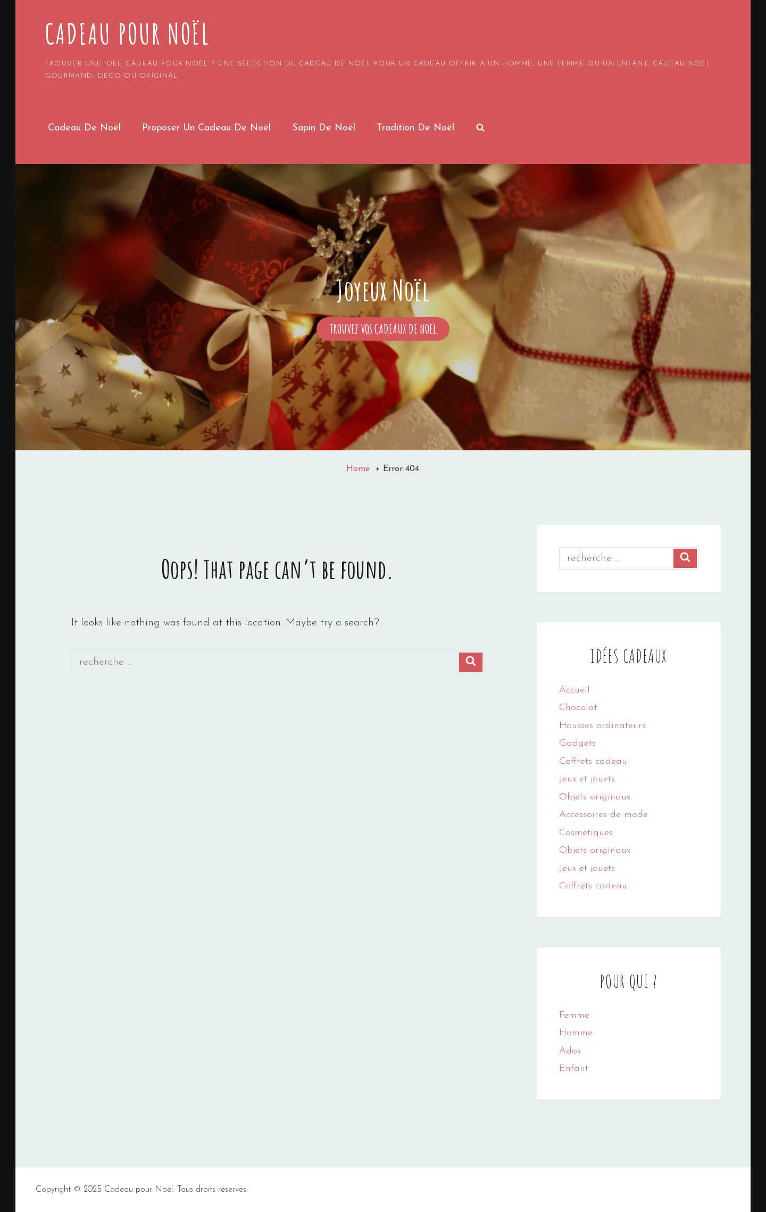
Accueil (574, 690)
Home (359, 469)
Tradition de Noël (415, 128)
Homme (576, 1033)
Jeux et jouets (587, 779)
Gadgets (577, 743)
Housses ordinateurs (602, 726)
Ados (570, 1051)
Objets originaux (594, 797)
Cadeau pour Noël (127, 33)
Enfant (573, 1068)
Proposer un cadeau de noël (206, 128)
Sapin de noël (323, 128)
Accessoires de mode (603, 815)
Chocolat (578, 708)
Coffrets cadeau (593, 761)
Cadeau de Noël (84, 128)
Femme (574, 1015)
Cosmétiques (586, 833)
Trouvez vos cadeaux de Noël (389, 329)
